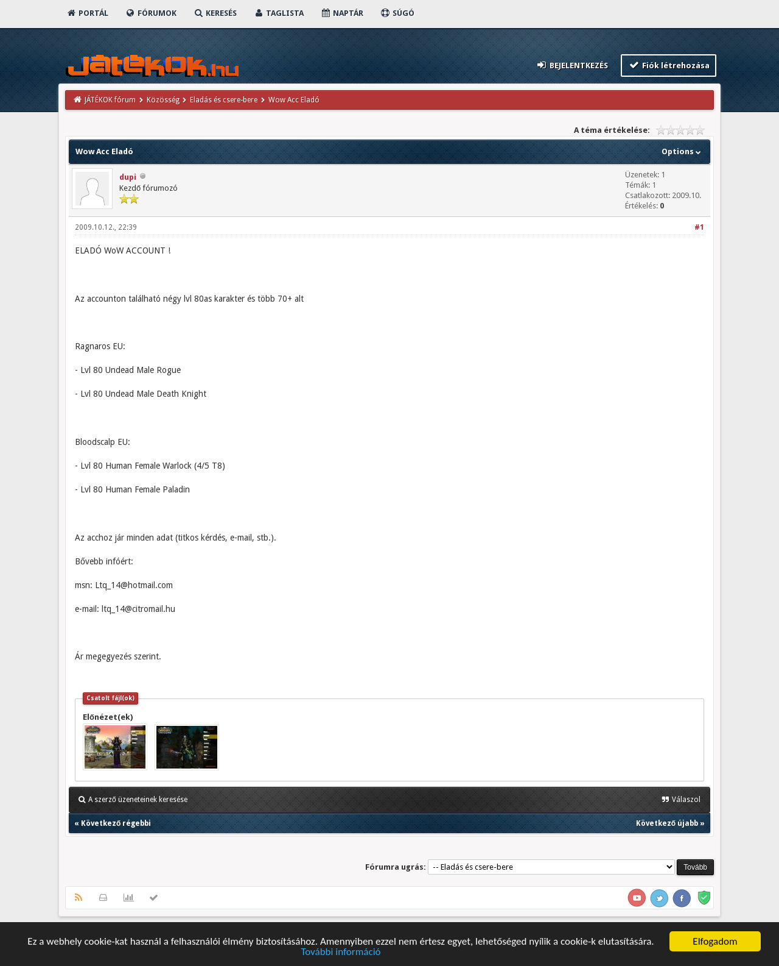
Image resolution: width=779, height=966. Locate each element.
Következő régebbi (116, 823)
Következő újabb (667, 823)
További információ (340, 952)
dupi (127, 177)
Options (683, 151)
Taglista (278, 13)
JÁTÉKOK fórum (110, 100)
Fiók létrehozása (668, 65)
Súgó (397, 13)
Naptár (341, 13)
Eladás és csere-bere (223, 100)
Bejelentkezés (572, 65)
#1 (699, 227)
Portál (87, 13)
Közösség (163, 100)
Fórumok (150, 13)
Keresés (215, 13)
